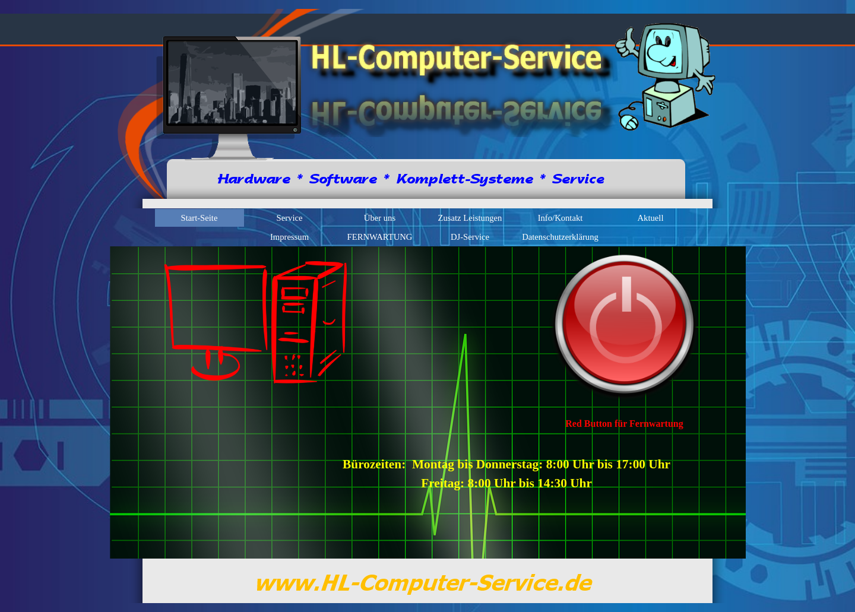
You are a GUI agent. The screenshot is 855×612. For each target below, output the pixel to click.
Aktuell (651, 218)
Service (290, 218)
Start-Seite (199, 218)
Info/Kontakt (560, 218)
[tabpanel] (625, 424)
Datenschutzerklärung (560, 237)
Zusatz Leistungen (470, 218)
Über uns (379, 218)
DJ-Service (470, 237)
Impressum (289, 237)
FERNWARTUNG (380, 237)
